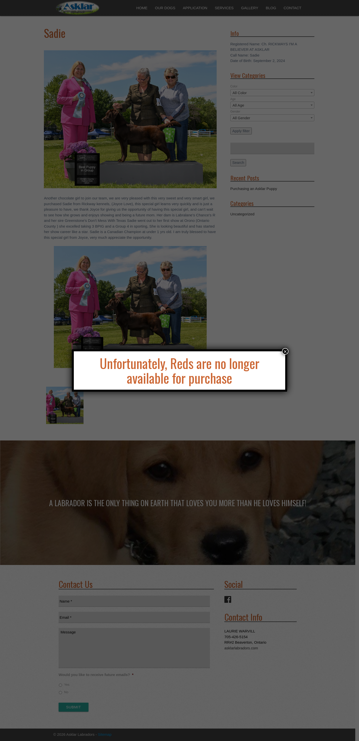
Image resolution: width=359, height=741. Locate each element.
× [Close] (285, 351)
